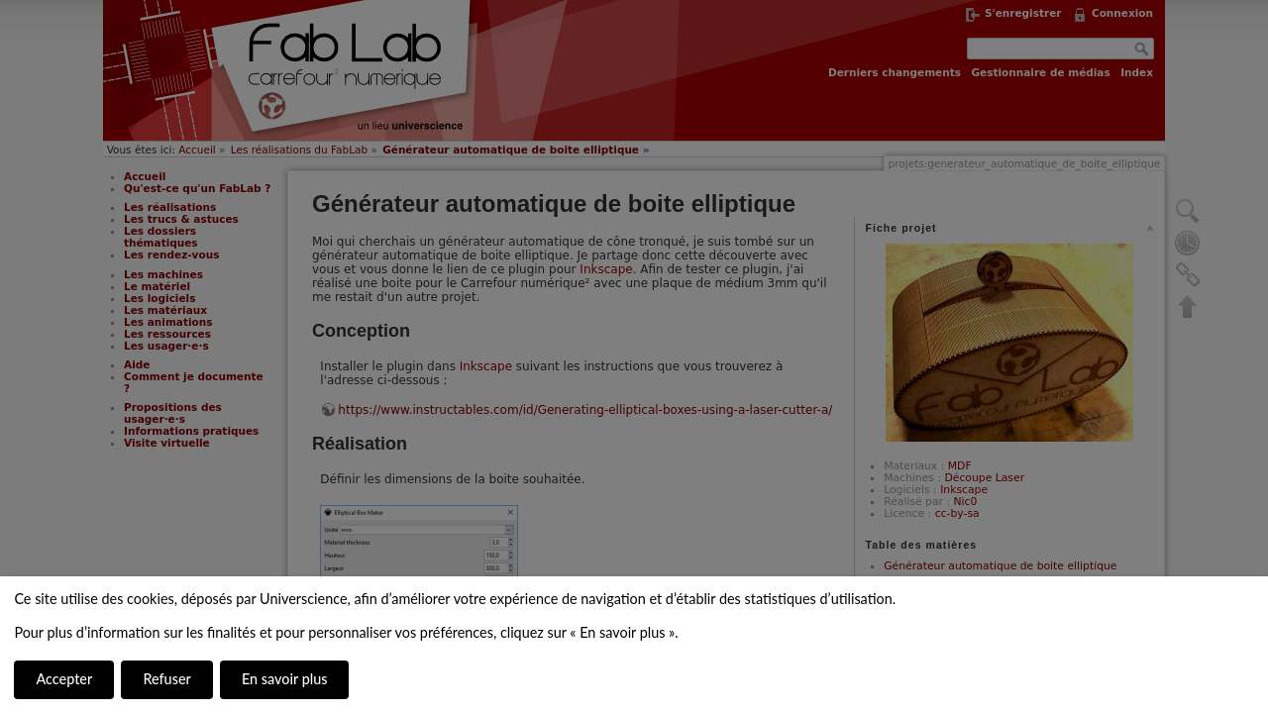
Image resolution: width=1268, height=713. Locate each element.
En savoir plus (284, 678)
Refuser (166, 678)
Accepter (64, 678)
